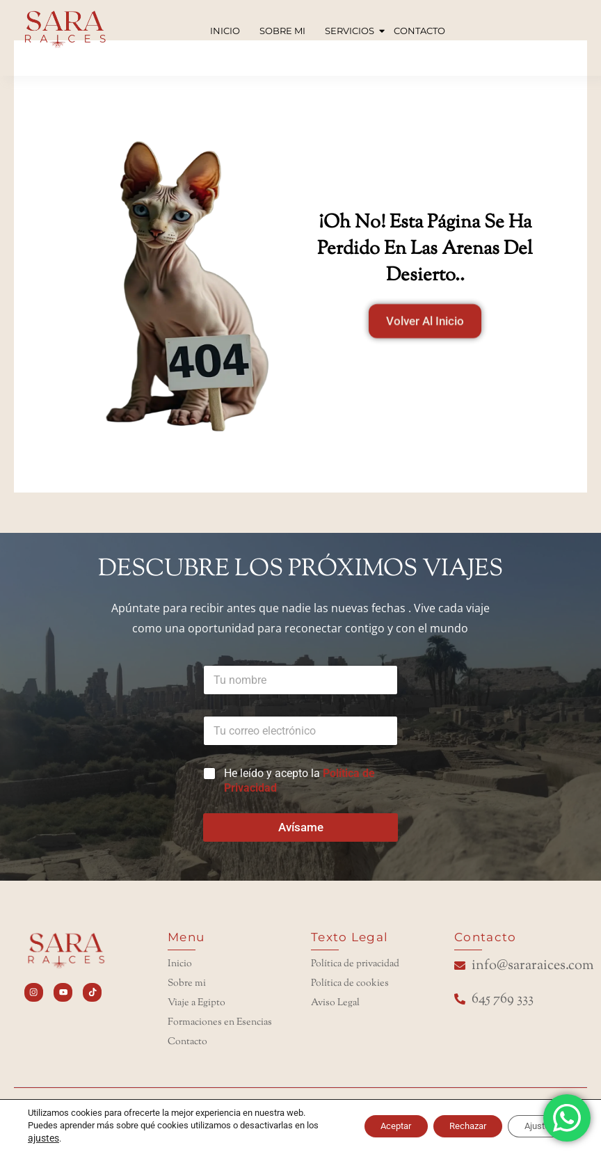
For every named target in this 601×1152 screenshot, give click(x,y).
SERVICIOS (351, 30)
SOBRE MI (282, 30)
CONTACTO (419, 30)
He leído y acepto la (299, 780)
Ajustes (534, 1126)
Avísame (300, 827)
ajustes (56, 1138)
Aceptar (365, 1126)
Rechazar (449, 1126)
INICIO (225, 30)
